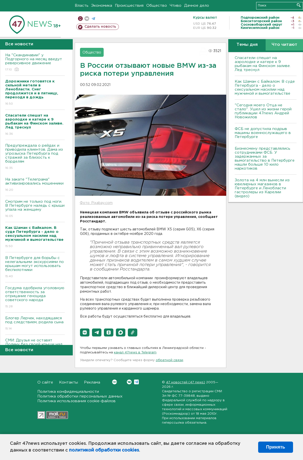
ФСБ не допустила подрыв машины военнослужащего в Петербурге (263, 132)
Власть (81, 5)
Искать (299, 5)
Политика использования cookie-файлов (76, 401)
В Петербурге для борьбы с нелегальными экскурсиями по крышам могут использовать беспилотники (35, 267)
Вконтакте (114, 382)
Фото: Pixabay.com (96, 202)
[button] (84, 332)
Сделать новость (100, 26)
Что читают (284, 45)
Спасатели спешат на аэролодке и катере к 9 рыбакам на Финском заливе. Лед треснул (263, 63)
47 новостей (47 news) (185, 382)
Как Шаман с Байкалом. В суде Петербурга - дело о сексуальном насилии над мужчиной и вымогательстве (265, 87)
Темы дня (247, 45)
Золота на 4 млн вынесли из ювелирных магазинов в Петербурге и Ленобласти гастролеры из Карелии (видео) (262, 188)
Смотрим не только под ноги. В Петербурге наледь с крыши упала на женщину (35, 209)
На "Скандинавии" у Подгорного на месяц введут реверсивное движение (35, 63)
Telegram (136, 382)
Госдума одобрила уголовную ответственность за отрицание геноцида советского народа (35, 297)
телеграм (93, 18)
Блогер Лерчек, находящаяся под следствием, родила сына (35, 324)
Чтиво (175, 5)
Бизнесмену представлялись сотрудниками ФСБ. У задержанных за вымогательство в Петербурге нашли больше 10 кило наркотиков (265, 158)
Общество (156, 5)
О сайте (45, 382)
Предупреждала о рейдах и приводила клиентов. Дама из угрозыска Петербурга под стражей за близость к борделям (35, 157)
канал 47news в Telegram (135, 352)
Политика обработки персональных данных (80, 396)
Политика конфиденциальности (68, 391)
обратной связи (169, 360)
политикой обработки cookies (104, 450)
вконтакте (86, 18)
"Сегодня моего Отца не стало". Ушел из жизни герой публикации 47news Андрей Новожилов (263, 111)
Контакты (68, 382)
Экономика (101, 5)
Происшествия (129, 5)
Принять (275, 447)
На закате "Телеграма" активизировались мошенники (35, 185)
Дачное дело (196, 5)
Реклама (92, 382)
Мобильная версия (80, 18)
